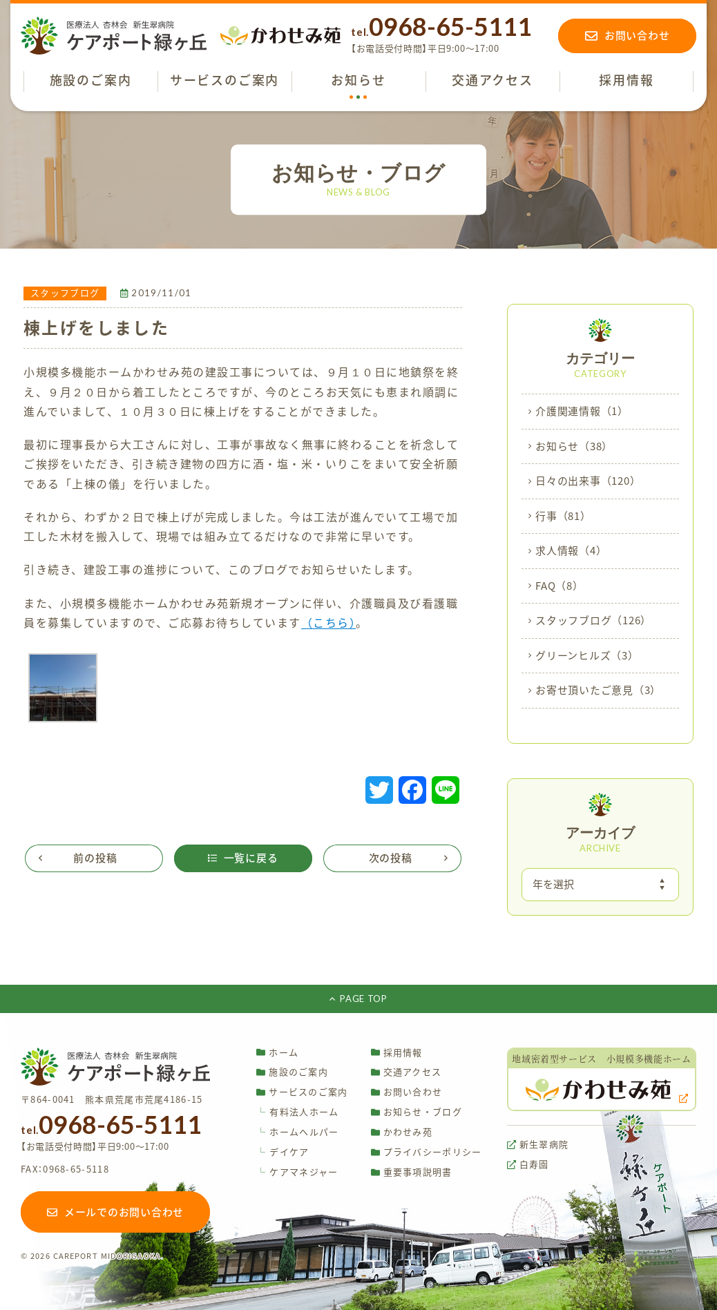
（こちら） (328, 622)
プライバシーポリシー (426, 1152)
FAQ (559, 586)
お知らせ (574, 447)
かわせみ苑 (402, 1132)
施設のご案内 (292, 1072)
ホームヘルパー (297, 1132)
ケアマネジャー (297, 1172)
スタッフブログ (593, 621)
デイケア (282, 1152)
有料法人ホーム (297, 1112)
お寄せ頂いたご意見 (598, 690)
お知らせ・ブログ (416, 1112)
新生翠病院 (538, 1144)
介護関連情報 (582, 411)
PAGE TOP (358, 998)
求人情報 (570, 551)
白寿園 (528, 1164)
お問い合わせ (407, 1092)
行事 (563, 516)
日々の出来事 (587, 481)
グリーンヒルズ (587, 656)
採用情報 (397, 1052)
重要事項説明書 (411, 1172)
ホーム (277, 1052)
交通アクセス (406, 1072)
